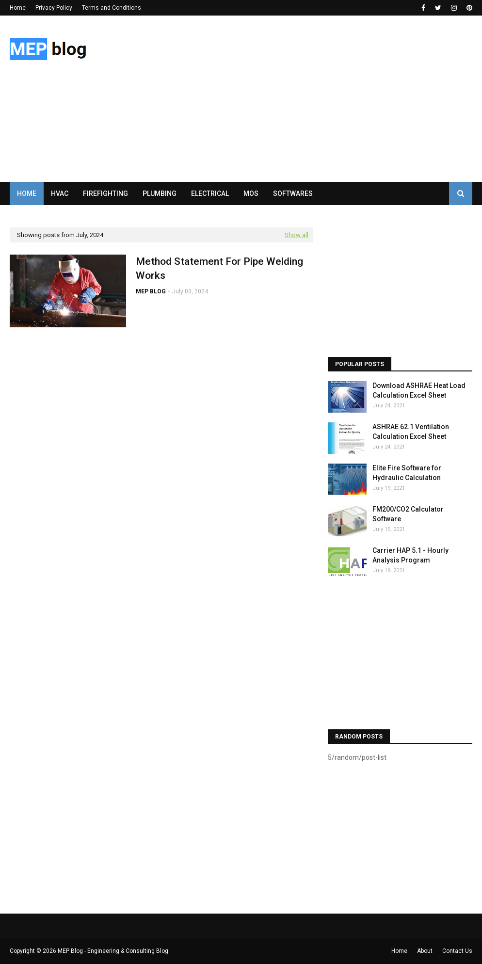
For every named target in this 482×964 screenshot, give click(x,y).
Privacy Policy (53, 7)
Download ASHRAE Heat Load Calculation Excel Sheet (419, 390)
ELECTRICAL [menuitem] (210, 193)
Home (18, 7)
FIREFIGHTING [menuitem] (105, 193)
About (425, 951)
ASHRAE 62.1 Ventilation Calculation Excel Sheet (410, 431)
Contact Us (457, 951)
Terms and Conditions (111, 7)
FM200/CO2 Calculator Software (408, 514)
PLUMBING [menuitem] (160, 193)
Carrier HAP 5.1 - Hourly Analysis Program (410, 555)
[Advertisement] (315, 98)
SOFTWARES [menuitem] (293, 193)
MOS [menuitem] (250, 193)
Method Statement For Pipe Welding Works (219, 268)
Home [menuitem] (26, 193)
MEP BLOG (151, 291)
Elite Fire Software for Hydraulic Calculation (406, 473)
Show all (296, 235)
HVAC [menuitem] (59, 193)
